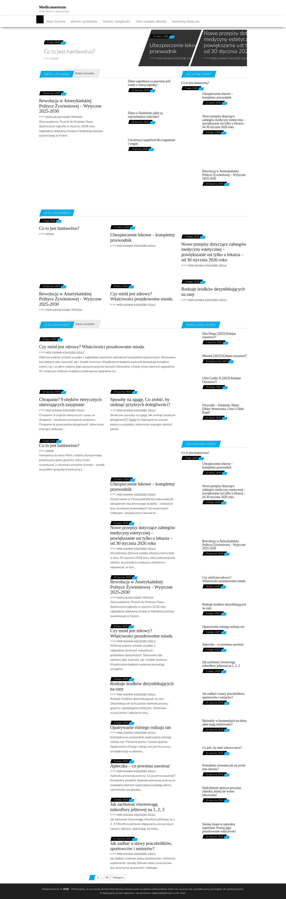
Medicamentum (52, 7)
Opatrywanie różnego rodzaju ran (140, 727)
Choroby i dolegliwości (116, 21)
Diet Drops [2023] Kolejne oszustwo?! (219, 335)
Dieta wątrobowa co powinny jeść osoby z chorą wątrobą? (149, 83)
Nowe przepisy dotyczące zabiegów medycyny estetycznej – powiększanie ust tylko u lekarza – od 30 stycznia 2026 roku (223, 121)
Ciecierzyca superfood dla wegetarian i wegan (151, 141)
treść (182, 893)
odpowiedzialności (162, 893)
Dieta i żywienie (55, 21)
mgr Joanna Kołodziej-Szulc (175, 58)
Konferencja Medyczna (185, 21)
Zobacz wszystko (84, 73)
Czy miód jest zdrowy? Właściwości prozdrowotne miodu (141, 296)
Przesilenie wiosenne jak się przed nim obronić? (223, 767)
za (174, 893)
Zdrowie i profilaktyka (84, 21)
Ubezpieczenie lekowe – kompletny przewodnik (191, 48)
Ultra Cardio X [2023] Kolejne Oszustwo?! (221, 380)
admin (54, 58)
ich (177, 893)
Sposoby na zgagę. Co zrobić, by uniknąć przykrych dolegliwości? (140, 402)
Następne (118, 877)
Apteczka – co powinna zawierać (140, 766)
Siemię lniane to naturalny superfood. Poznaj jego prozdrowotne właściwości (219, 827)
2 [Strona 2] (98, 877)
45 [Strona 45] (106, 877)
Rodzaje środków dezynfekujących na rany (213, 291)
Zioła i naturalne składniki (151, 21)
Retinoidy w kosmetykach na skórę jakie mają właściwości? (224, 722)
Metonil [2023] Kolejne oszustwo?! (224, 356)
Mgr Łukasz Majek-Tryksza (64, 117)
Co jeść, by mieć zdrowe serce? (222, 748)
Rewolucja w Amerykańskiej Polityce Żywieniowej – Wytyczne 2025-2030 (70, 106)
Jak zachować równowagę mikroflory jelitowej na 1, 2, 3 (137, 807)
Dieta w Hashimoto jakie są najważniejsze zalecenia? (145, 114)
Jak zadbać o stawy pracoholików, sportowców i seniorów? (141, 846)
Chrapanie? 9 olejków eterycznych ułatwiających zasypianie (70, 402)
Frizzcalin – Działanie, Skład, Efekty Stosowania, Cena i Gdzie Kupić (223, 408)
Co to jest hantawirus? (69, 51)
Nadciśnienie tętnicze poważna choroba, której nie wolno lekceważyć (221, 791)
